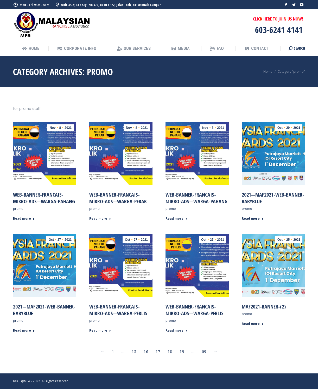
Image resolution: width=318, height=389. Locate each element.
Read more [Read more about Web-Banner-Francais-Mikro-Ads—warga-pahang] (24, 219)
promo (18, 208)
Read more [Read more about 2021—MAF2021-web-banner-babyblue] (253, 219)
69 (204, 351)
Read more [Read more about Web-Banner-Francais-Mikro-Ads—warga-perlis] (100, 330)
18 (170, 351)
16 (146, 351)
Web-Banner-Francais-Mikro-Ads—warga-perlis (118, 310)
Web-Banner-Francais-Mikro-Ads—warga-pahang (44, 198)
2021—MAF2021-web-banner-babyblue (273, 198)
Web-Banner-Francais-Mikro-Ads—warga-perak (118, 198)
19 (182, 351)
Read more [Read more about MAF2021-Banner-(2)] (253, 324)
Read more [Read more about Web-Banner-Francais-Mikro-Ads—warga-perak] (100, 219)
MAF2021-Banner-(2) (264, 306)
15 (134, 351)
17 (158, 351)
